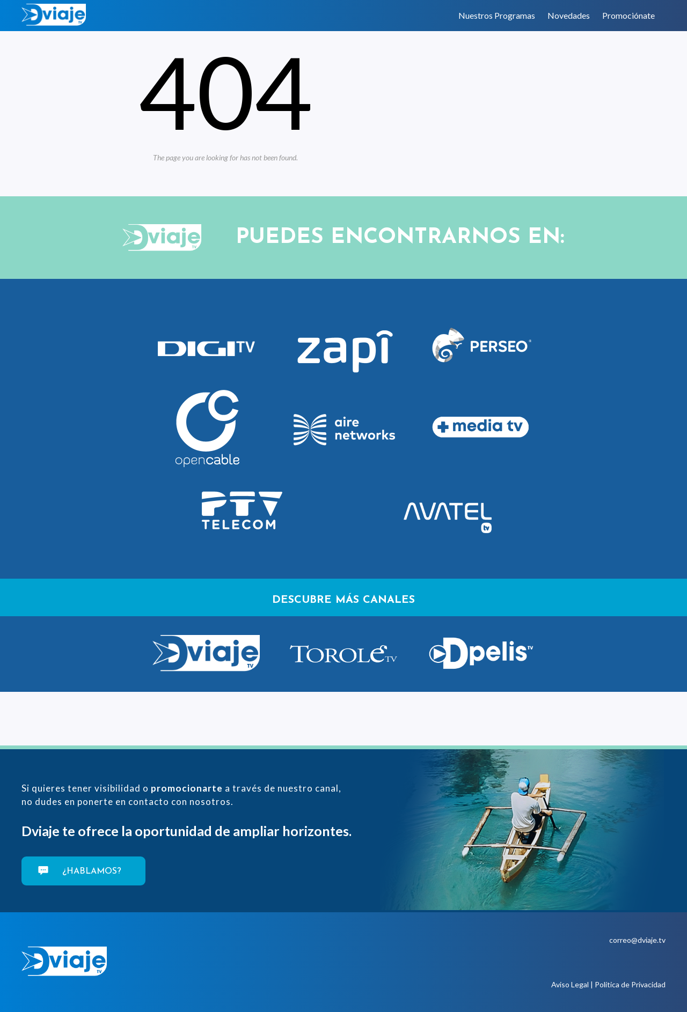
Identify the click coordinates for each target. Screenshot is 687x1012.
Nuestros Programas (496, 15)
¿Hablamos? (90, 871)
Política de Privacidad (630, 984)
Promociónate (628, 15)
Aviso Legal (570, 984)
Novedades (568, 15)
